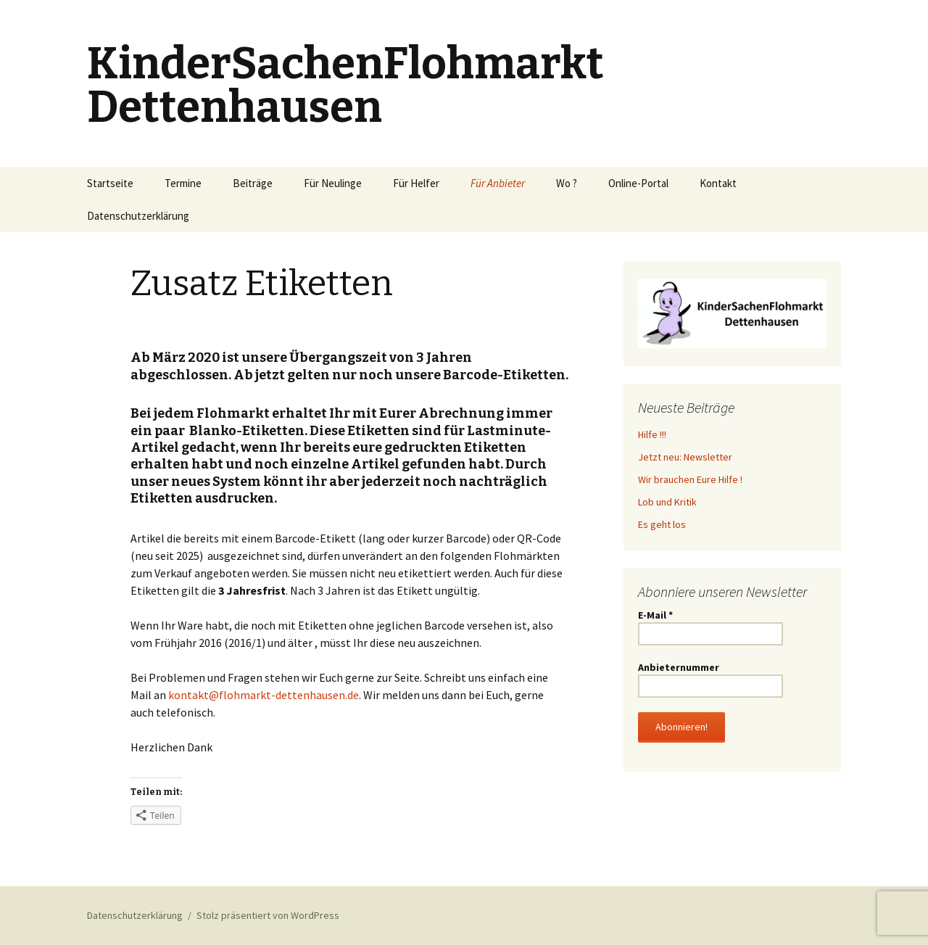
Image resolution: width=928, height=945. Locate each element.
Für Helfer (416, 183)
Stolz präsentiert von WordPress (267, 915)
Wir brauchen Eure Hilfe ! (690, 479)
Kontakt (718, 183)
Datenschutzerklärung (138, 216)
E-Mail (655, 615)
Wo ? (566, 183)
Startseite (110, 183)
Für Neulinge (333, 183)
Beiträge (253, 183)
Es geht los (662, 524)
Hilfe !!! (652, 434)
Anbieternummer (678, 667)
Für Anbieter (498, 183)
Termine (183, 183)
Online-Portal (638, 183)
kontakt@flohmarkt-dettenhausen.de (263, 695)
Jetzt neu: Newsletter (685, 456)
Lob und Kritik (667, 501)
